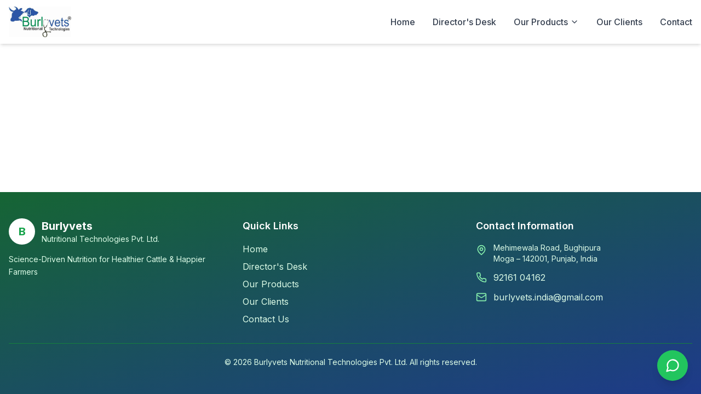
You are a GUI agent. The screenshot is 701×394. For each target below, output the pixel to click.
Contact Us (266, 319)
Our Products (271, 284)
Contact (676, 21)
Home (402, 21)
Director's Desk (464, 21)
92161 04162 (519, 277)
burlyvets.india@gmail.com (548, 297)
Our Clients (619, 21)
